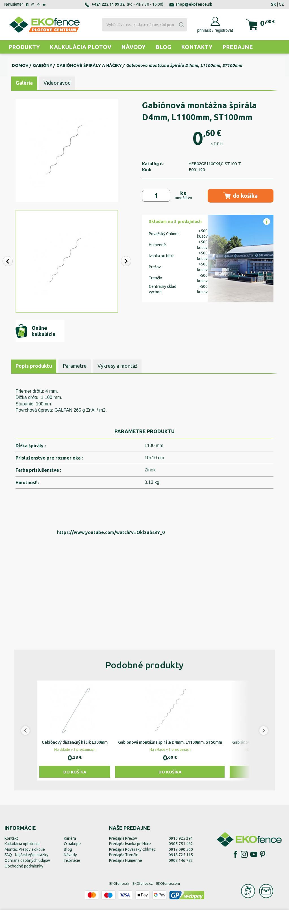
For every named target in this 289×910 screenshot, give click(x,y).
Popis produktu (34, 366)
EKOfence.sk (119, 883)
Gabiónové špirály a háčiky (89, 65)
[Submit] (181, 24)
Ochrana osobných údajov (27, 860)
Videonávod (57, 83)
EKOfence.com (168, 883)
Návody (133, 47)
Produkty (24, 47)
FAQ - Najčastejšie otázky (26, 854)
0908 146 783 (181, 860)
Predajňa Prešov (123, 838)
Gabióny (42, 65)
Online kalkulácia (35, 331)
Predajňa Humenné (125, 860)
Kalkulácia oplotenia (22, 843)
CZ (281, 4)
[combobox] (144, 24)
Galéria (24, 83)
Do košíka (74, 771)
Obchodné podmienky (24, 866)
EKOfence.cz (142, 883)
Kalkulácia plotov (80, 47)
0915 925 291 (181, 838)
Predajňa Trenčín (123, 854)
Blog (163, 47)
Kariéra (70, 838)
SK (273, 4)
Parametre (75, 366)
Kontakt (11, 838)
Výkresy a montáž (117, 366)
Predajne (237, 47)
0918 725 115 (181, 854)
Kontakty (196, 47)
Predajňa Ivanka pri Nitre (130, 843)
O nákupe (72, 843)
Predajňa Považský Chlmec (132, 849)
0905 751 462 (181, 843)
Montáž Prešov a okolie (25, 849)
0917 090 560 (181, 849)
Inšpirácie (72, 860)
